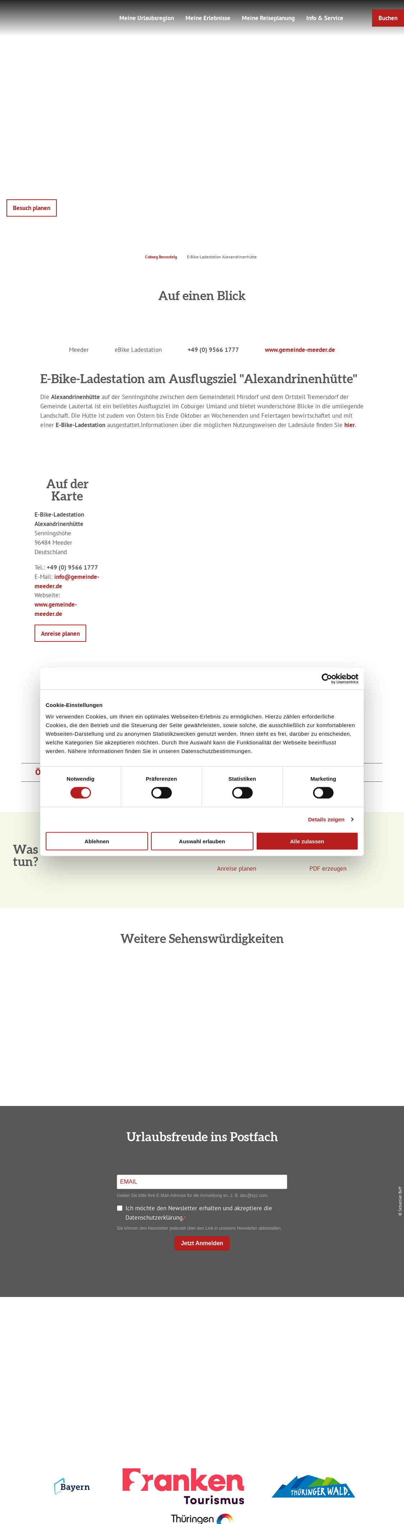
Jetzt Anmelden (202, 1243)
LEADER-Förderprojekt (335, 1371)
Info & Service (324, 18)
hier (349, 425)
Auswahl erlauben (202, 841)
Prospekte (200, 1345)
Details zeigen (326, 819)
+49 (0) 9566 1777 (213, 349)
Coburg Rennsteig (161, 256)
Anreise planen (200, 1320)
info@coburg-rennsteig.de (76, 1371)
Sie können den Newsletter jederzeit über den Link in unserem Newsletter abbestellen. (199, 1228)
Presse (335, 1345)
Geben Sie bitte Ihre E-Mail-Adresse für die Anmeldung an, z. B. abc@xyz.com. (192, 1195)
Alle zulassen (307, 841)
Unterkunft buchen (200, 1333)
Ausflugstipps (200, 1358)
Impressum (335, 1320)
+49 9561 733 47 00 (72, 1361)
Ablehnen (96, 841)
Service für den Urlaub (335, 1358)
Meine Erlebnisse (207, 18)
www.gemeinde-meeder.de (300, 349)
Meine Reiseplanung (268, 18)
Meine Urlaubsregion (146, 18)
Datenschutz (335, 1333)
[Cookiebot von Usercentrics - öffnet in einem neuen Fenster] (326, 678)
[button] (388, 18)
